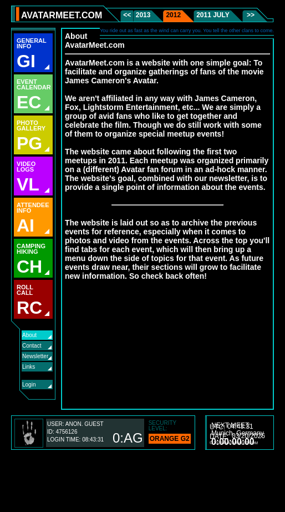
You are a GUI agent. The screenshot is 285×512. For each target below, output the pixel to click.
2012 (173, 15)
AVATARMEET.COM (61, 15)
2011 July (213, 15)
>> (250, 15)
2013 (143, 15)
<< (128, 15)
